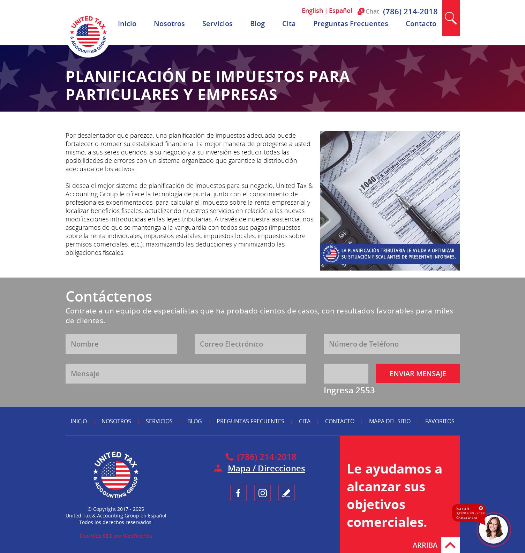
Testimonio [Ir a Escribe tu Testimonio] (286, 493)
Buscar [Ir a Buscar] (451, 18)
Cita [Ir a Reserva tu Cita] (289, 23)
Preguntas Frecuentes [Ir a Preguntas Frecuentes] (350, 23)
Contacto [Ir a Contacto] (421, 23)
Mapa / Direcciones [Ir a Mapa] (266, 468)
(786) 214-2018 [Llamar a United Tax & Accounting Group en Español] (410, 11)
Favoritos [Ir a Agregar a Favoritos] (440, 421)
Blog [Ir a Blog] (257, 23)
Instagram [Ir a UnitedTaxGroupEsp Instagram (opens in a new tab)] (262, 493)
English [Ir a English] (312, 10)
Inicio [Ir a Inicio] (127, 23)
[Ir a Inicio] (88, 55)
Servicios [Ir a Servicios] (217, 23)
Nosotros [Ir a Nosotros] (169, 23)
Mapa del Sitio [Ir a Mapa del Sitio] (390, 421)
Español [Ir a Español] (340, 10)
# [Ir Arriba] (450, 545)
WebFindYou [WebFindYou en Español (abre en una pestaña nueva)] (137, 535)
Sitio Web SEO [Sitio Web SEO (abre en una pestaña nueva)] (96, 535)
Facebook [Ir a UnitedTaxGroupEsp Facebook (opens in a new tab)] (238, 493)
